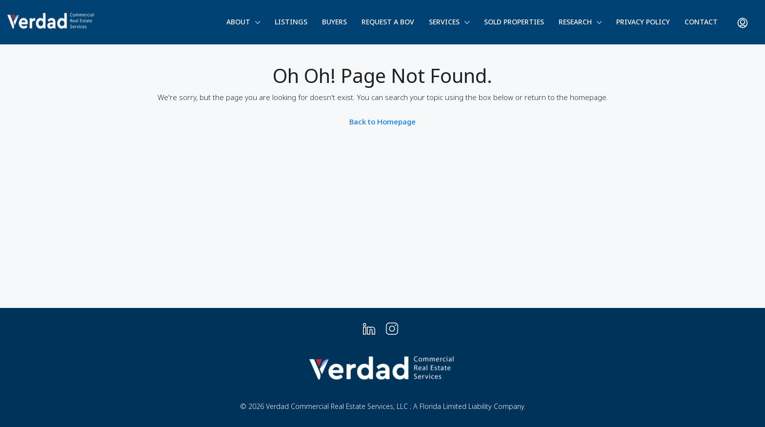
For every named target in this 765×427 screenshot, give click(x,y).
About (238, 21)
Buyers (334, 21)
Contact (701, 21)
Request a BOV (388, 21)
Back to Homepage (382, 121)
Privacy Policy (643, 21)
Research (575, 21)
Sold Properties (514, 21)
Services (444, 21)
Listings (291, 21)
